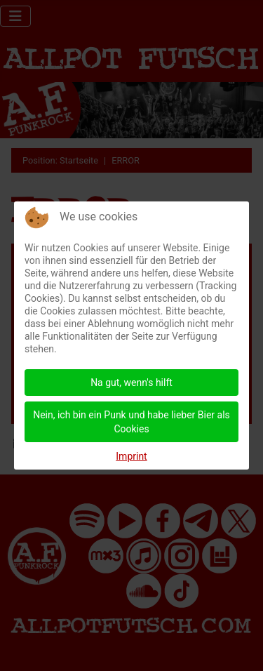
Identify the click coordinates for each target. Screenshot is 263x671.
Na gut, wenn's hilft (131, 382)
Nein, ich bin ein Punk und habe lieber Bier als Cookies (131, 421)
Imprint (131, 456)
